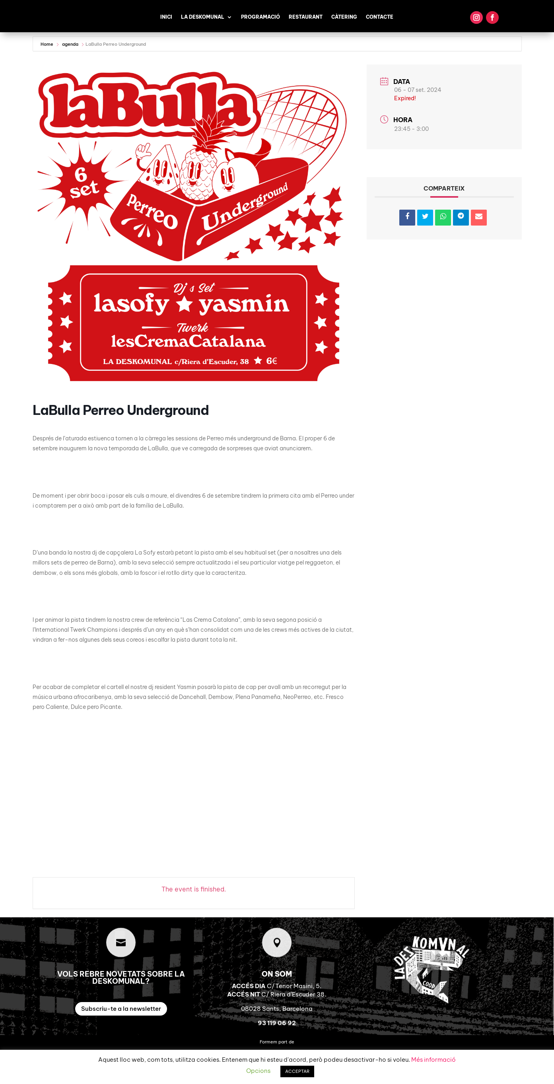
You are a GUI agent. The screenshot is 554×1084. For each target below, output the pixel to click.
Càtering (344, 17)
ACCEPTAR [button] (297, 1071)
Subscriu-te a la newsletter (121, 1008)
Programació (260, 17)
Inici (166, 17)
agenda (70, 44)
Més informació (433, 1059)
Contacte (379, 17)
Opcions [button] (258, 1070)
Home (47, 44)
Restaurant (306, 17)
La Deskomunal (202, 17)
